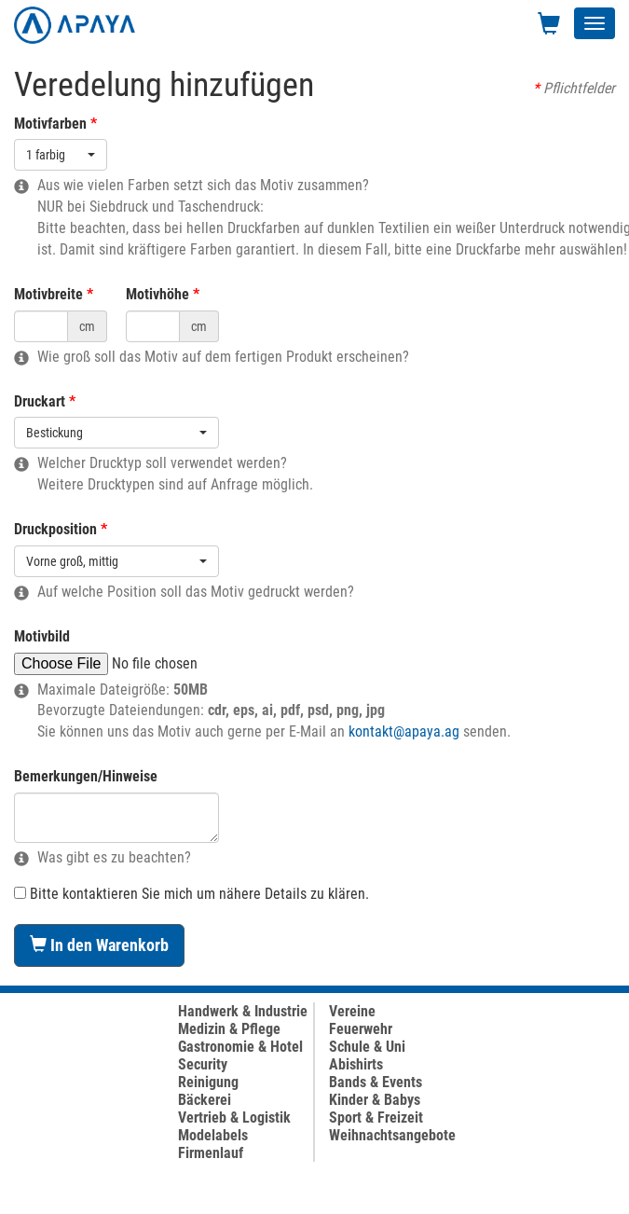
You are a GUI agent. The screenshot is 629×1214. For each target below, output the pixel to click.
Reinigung (208, 1082)
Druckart (39, 401)
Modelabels (213, 1135)
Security (202, 1064)
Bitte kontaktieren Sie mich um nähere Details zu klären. (191, 894)
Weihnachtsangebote (392, 1135)
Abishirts (356, 1064)
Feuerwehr (360, 1029)
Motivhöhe (157, 294)
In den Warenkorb (99, 945)
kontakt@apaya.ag (404, 731)
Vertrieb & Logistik (234, 1117)
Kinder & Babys (374, 1100)
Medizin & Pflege (229, 1029)
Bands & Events (375, 1082)
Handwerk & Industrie (243, 1011)
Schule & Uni (367, 1046)
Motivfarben (50, 123)
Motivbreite (48, 294)
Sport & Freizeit (376, 1117)
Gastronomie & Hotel (240, 1046)
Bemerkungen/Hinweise (85, 776)
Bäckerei (204, 1100)
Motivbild (42, 636)
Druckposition (55, 529)
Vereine (352, 1011)
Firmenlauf (210, 1153)
